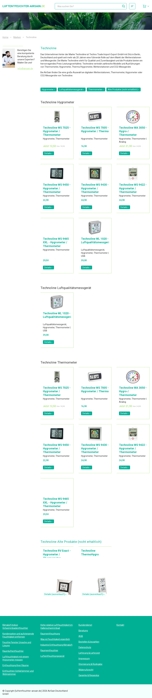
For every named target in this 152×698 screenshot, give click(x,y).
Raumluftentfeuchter (13, 651)
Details (48, 153)
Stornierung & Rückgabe (90, 664)
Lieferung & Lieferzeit (89, 653)
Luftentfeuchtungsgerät (52, 656)
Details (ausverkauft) (55, 594)
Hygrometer (48, 89)
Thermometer (96, 89)
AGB (81, 636)
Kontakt (120, 625)
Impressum (84, 658)
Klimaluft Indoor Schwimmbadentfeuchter (15, 626)
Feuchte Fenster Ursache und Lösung (16, 644)
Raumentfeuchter (49, 650)
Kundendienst (85, 625)
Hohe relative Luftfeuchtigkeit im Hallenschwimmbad (56, 626)
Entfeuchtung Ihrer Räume (15, 665)
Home (5, 37)
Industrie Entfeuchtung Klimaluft (56, 645)
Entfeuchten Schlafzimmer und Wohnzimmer (18, 672)
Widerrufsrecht (86, 669)
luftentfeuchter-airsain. (23, 6)
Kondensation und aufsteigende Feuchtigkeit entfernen (18, 635)
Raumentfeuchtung (50, 633)
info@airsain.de (25, 68)
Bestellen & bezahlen (89, 642)
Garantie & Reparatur (89, 675)
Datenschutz (85, 647)
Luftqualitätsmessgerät (71, 89)
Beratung (83, 630)
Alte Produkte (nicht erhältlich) (123, 89)
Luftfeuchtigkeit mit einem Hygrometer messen (15, 658)
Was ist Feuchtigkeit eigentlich (55, 639)
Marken (17, 37)
